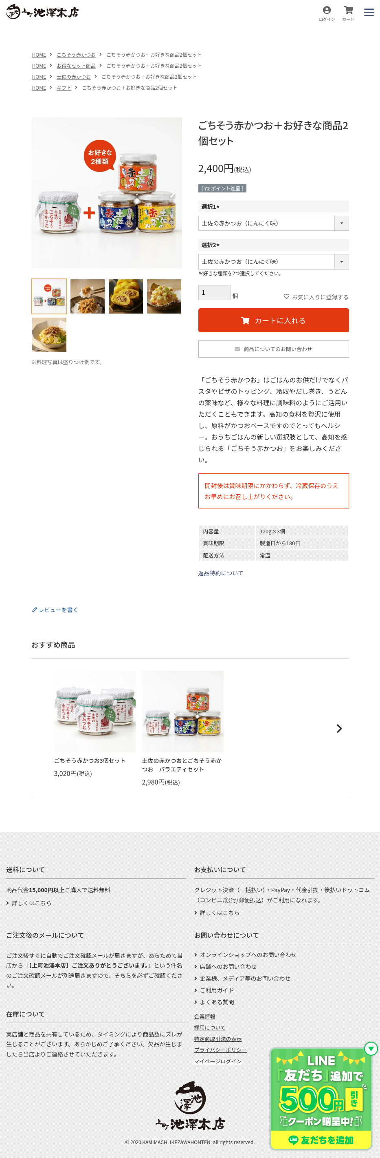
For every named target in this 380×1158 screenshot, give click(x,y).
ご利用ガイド (217, 990)
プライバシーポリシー (220, 1050)
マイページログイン (218, 1061)
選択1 (212, 206)
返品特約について (221, 573)
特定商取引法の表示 (218, 1039)
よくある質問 (217, 1002)
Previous (41, 194)
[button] (339, 729)
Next (172, 194)
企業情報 (204, 1016)
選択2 (212, 245)
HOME (39, 54)
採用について (210, 1027)
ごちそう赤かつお (76, 54)
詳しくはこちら (32, 903)
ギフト (64, 87)
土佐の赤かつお (74, 76)
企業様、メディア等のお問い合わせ (245, 978)
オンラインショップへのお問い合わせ (248, 954)
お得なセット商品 (76, 65)
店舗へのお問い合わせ (228, 966)
